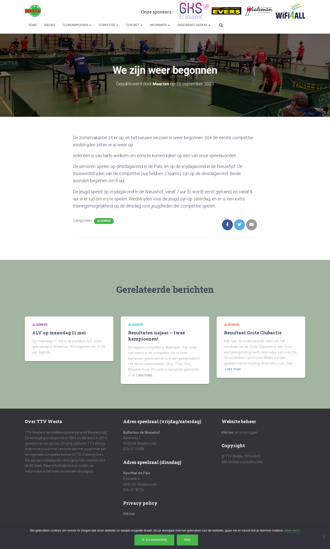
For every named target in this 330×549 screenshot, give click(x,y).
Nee (187, 540)
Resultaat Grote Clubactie (253, 333)
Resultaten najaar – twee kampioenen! (156, 336)
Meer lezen (292, 530)
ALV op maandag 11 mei (59, 333)
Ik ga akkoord (154, 540)
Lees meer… (145, 375)
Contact (134, 25)
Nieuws (49, 25)
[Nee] (323, 536)
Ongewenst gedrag (193, 25)
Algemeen (103, 221)
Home (33, 25)
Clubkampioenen (76, 25)
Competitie (109, 25)
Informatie (160, 25)
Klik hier (129, 514)
